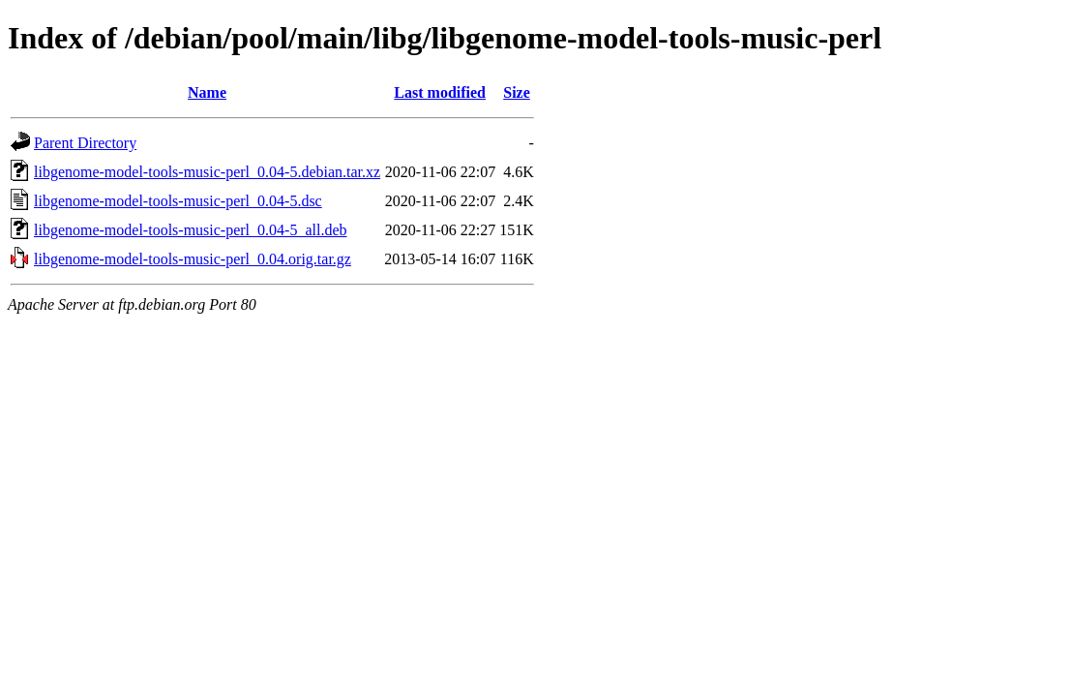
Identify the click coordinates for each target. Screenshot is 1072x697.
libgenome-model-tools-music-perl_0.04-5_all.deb (190, 230)
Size (516, 92)
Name (207, 92)
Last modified (440, 92)
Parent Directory (85, 143)
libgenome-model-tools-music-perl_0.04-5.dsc (178, 201)
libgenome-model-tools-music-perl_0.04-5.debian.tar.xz (207, 172)
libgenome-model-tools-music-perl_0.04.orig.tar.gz (192, 259)
